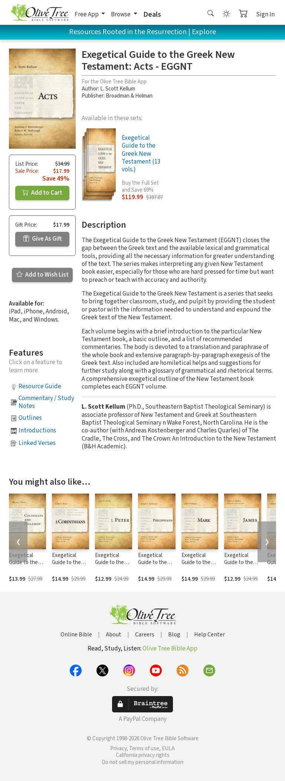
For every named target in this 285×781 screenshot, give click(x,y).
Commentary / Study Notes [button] (46, 402)
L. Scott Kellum (117, 89)
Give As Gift (42, 238)
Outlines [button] (30, 417)
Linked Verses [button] (37, 443)
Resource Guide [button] (40, 386)
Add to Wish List (42, 274)
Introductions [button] (37, 430)
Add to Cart (42, 192)
